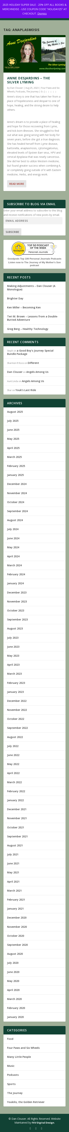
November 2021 (17, 818)
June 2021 (13, 863)
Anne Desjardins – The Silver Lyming (28, 80)
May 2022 (13, 764)
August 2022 (15, 737)
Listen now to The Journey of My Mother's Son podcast (34, 264)
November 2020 (17, 926)
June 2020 (13, 972)
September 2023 (17, 619)
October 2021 (15, 827)
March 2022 (14, 782)
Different (33, 363)
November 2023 (17, 601)
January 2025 (15, 475)
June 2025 (13, 429)
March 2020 (14, 999)
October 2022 (15, 719)
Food (10, 1039)
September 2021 (17, 836)
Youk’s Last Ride (26, 390)
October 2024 (15, 502)
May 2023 (13, 655)
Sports (11, 1084)
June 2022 (13, 755)
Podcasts (20, 91)
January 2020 (15, 1017)
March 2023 (14, 673)
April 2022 (13, 773)
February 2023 (16, 683)
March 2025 (14, 457)
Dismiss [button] (42, 13)
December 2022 (16, 701)
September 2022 (17, 728)
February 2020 (16, 1008)
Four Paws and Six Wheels (23, 1048)
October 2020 (15, 935)
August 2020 (15, 953)
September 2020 (17, 944)
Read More (16, 184)
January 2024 (15, 583)
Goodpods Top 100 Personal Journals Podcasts (35, 258)
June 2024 (13, 538)
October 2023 (15, 610)
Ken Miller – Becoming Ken (24, 307)
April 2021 (13, 881)
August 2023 (15, 628)
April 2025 (13, 448)
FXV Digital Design (43, 1122)
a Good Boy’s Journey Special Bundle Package (30, 352)
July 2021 (12, 854)
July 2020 (12, 962)
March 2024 (14, 565)
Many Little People (19, 1057)
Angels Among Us (37, 372)
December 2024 (16, 484)
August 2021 (15, 845)
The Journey (32, 91)
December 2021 (16, 809)
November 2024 (17, 493)
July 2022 (12, 746)
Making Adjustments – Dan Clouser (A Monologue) (31, 287)
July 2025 (12, 420)
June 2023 (13, 646)
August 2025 (15, 411)
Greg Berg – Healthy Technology (27, 329)
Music (10, 1066)
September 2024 (17, 511)
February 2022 (16, 791)
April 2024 (13, 556)
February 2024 (16, 574)
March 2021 (14, 890)
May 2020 (13, 981)
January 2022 (15, 800)
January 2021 (15, 908)
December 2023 (16, 592)
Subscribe (12, 232)
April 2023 (13, 664)
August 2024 (15, 520)
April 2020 (13, 990)
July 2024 (12, 529)
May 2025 (13, 438)
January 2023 (15, 692)
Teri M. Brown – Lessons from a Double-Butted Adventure (32, 318)
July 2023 (12, 637)
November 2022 (17, 710)
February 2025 (16, 466)
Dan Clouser (16, 87)
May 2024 (13, 547)
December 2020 (16, 917)
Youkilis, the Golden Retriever (26, 1102)
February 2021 (16, 899)
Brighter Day (15, 298)
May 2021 (13, 872)
